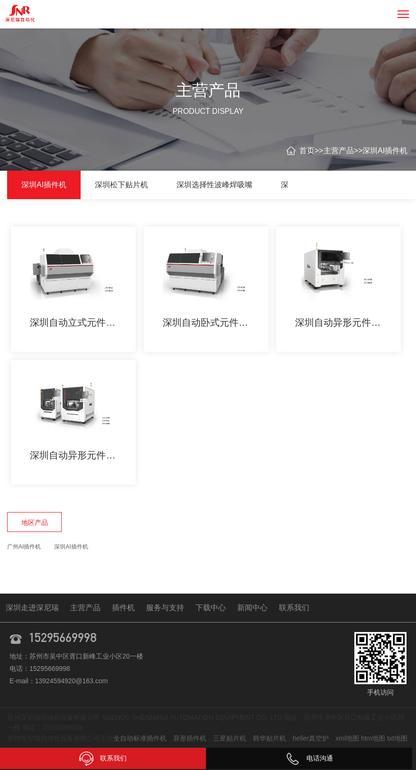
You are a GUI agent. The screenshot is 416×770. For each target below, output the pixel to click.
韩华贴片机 (269, 738)
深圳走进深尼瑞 (32, 608)
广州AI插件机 (24, 546)
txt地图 (397, 738)
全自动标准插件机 (139, 738)
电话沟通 (309, 758)
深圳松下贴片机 (121, 185)
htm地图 (373, 738)
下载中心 (210, 608)
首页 (306, 151)
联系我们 (294, 608)
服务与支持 (165, 608)
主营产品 (339, 151)
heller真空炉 (311, 738)
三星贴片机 (229, 738)
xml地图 (347, 738)
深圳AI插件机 (384, 151)
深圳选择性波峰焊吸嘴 (214, 185)
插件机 (123, 608)
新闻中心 (252, 608)
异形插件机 (189, 738)
